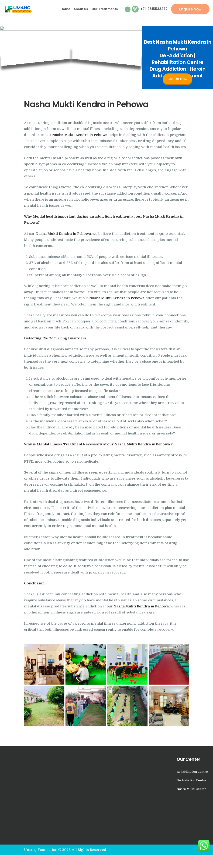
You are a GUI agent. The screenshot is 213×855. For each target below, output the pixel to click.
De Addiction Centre (191, 780)
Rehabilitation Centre (192, 771)
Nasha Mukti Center (191, 789)
